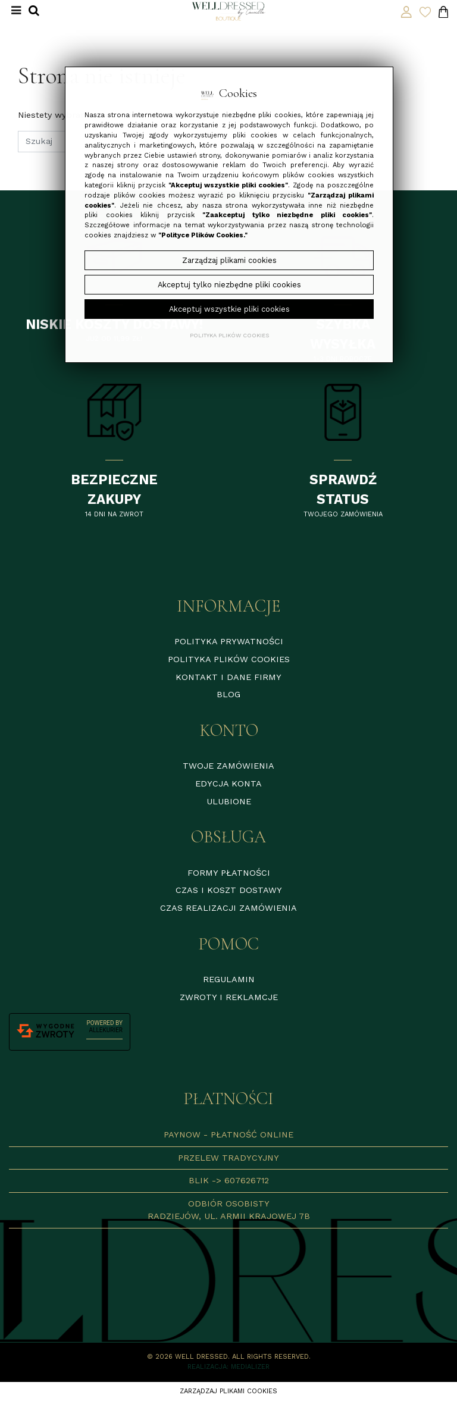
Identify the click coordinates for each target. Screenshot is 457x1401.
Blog (228, 694)
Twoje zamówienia (228, 765)
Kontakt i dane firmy (228, 677)
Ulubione (228, 801)
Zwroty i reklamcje (229, 997)
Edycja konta (228, 783)
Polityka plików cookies (229, 659)
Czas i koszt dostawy (229, 890)
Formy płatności (228, 872)
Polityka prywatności (228, 641)
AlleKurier (106, 1030)
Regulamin (229, 979)
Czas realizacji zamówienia (228, 908)
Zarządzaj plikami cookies (228, 1391)
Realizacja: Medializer (228, 1367)
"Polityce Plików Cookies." (203, 235)
